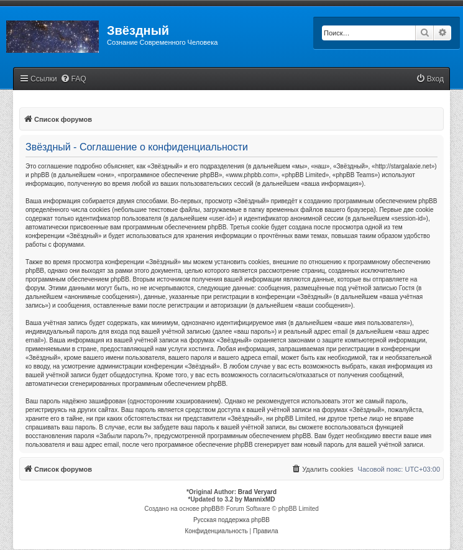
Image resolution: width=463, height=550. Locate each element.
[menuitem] (73, 79)
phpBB (210, 508)
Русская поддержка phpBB (231, 519)
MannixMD (259, 499)
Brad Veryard (257, 491)
